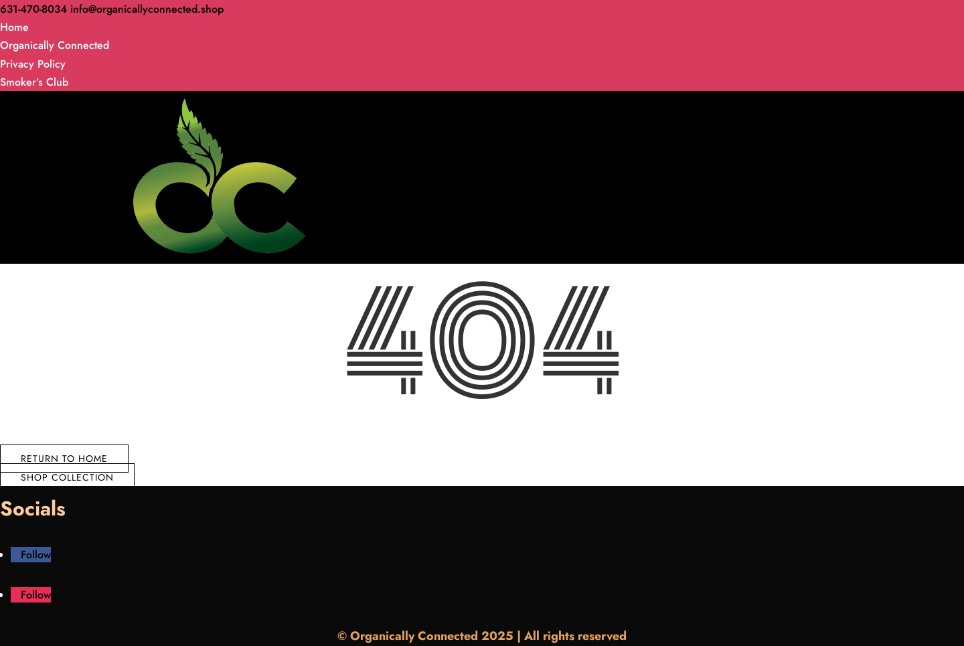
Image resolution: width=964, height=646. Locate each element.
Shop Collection (67, 477)
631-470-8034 (33, 9)
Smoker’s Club (34, 82)
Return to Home (64, 458)
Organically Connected (54, 45)
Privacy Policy (33, 64)
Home (14, 27)
